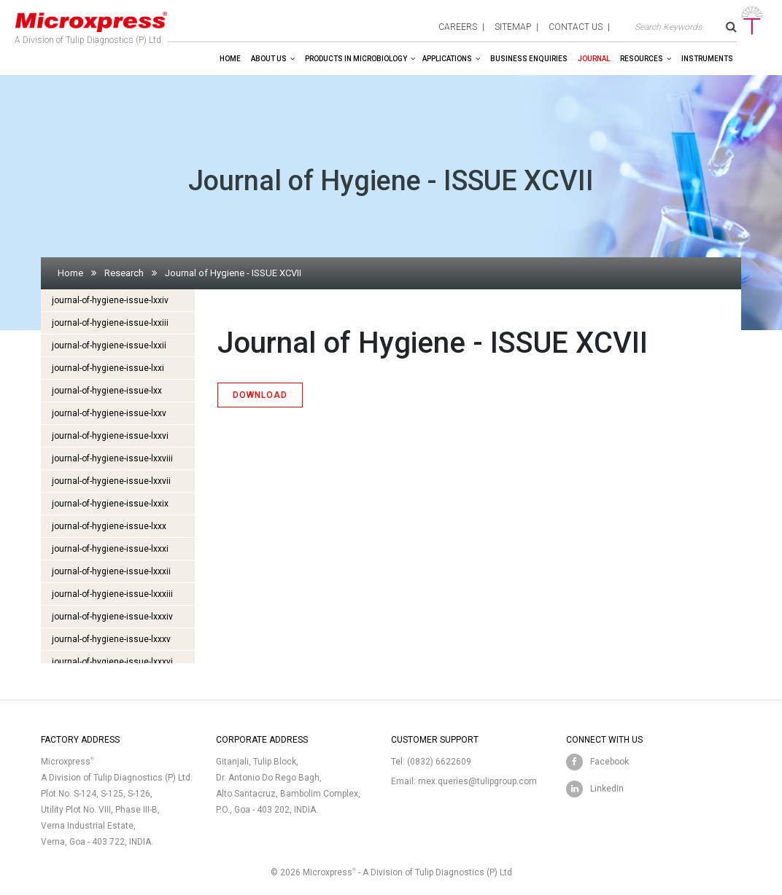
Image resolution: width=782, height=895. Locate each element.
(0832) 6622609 (439, 762)
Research (124, 272)
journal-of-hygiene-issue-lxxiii (110, 323)
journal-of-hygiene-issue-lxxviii (112, 458)
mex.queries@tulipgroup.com (477, 781)
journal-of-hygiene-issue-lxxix (110, 504)
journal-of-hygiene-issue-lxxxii (111, 571)
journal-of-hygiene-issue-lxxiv (110, 300)
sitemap (513, 27)
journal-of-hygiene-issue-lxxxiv (112, 616)
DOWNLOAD (260, 395)
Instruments (707, 59)
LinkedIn (607, 788)
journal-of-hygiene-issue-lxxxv (111, 639)
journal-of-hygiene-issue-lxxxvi (112, 662)
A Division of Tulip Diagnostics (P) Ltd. (91, 24)
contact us (576, 27)
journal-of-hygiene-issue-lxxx (109, 526)
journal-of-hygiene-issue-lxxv (109, 413)
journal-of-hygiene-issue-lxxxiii (112, 594)
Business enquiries (529, 59)
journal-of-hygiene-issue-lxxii (109, 345)
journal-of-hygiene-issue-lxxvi (110, 436)
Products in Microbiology (356, 59)
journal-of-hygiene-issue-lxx (107, 391)
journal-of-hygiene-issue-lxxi (108, 368)
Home (230, 59)
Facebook (609, 761)
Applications (447, 59)
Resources (641, 59)
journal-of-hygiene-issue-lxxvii (111, 481)
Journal (594, 59)
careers (457, 27)
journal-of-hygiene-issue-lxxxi (110, 549)
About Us (269, 59)
